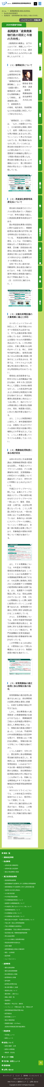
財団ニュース (9, 1038)
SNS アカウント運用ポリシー (17, 1081)
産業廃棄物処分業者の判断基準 (14, 949)
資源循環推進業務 (10, 880)
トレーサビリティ (10, 959)
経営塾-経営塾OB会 (11, 984)
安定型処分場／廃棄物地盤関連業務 (16, 933)
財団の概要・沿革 (10, 1046)
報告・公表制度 (10, 952)
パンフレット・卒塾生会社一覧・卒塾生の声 (19, 1007)
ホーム (4, 11)
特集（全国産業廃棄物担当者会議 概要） (40, 42)
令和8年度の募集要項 (11, 865)
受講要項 (7, 1000)
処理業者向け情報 (10, 977)
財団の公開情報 (10, 1049)
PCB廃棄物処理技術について (14, 900)
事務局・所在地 (10, 1052)
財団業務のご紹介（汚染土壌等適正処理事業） (40, 277)
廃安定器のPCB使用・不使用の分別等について (19, 919)
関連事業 (7, 1031)
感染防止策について (11, 990)
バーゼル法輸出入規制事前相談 (14, 939)
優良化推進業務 (10, 967)
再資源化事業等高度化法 (12, 942)
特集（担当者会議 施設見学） (40, 160)
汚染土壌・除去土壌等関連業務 (14, 923)
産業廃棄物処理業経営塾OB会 (14, 1010)
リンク (17, 1075)
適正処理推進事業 (10, 876)
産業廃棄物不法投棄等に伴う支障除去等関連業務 (20, 883)
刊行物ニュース (10, 1035)
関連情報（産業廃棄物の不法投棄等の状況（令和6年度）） (40, 230)
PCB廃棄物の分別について (13, 913)
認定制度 (7, 956)
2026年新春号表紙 (14, 25)
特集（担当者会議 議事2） (40, 136)
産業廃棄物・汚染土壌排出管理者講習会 (17, 929)
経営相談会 (8, 1013)
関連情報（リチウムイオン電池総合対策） (40, 253)
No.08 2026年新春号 (11, 13)
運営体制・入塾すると (12, 994)
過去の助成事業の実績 (12, 872)
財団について (8, 1043)
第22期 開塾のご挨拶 (11, 987)
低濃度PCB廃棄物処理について (14, 903)
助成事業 (7, 861)
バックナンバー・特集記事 (31, 20)
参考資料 (7, 981)
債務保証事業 (8, 857)
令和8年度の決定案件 (11, 868)
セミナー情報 (8, 1057)
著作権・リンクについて (31, 1075)
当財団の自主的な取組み (12, 890)
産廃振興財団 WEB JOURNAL (20, 11)
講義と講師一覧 (10, 997)
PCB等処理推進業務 (11, 897)
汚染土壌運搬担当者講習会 (13, 926)
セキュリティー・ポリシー (21, 1078)
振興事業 (7, 964)
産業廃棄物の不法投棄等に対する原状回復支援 (19, 887)
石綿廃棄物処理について (12, 910)
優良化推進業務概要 (11, 971)
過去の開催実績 (10, 1020)
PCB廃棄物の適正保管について (14, 916)
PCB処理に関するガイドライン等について (18, 906)
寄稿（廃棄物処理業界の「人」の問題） (40, 183)
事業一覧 (7, 853)
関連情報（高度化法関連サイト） (40, 206)
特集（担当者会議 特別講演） (40, 89)
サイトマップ (7, 1075)
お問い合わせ (8, 1070)
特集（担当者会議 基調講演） (40, 66)
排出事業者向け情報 (11, 974)
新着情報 (7, 1065)
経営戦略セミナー (10, 1017)
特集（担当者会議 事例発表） (40, 113)
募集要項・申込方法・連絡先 (14, 1004)
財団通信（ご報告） (40, 300)
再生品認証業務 (10, 936)
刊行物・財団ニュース (12, 1061)
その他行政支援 (10, 893)
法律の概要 (8, 946)
